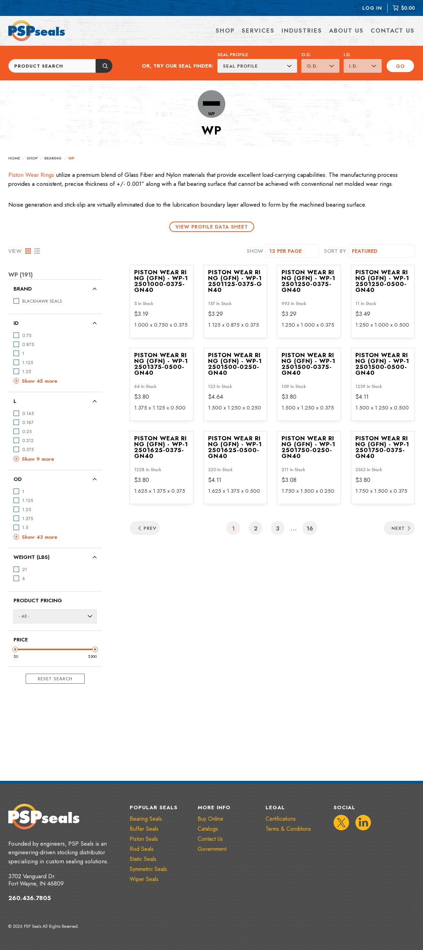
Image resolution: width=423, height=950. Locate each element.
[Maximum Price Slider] (95, 649)
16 (310, 528)
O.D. (306, 54)
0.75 (26, 335)
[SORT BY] (381, 251)
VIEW (15, 251)
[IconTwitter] (341, 822)
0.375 (28, 449)
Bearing (53, 158)
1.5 (25, 527)
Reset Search (55, 678)
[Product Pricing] (55, 616)
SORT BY (335, 251)
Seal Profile (232, 54)
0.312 (28, 440)
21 (24, 569)
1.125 (27, 362)
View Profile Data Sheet (211, 226)
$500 (92, 656)
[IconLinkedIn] (363, 822)
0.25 (27, 431)
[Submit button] (104, 66)
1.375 (27, 518)
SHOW (255, 251)
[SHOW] (292, 251)
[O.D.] (320, 66)
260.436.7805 (29, 898)
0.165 (28, 413)
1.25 (26, 371)
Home (14, 158)
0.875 (28, 344)
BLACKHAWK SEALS (42, 301)
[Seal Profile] (257, 66)
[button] (55, 381)
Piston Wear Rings (31, 175)
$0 (16, 656)
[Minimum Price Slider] (15, 649)
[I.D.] (363, 66)
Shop (32, 158)
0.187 (28, 422)
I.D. (347, 54)
